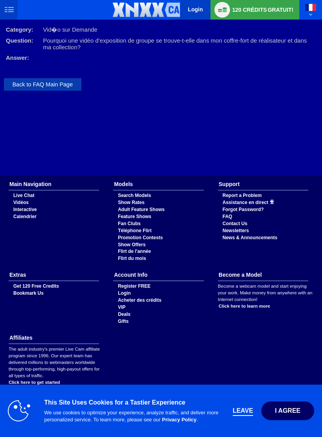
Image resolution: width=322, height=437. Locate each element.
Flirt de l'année (134, 251)
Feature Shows (134, 216)
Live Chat (23, 195)
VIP (121, 307)
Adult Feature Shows (141, 209)
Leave (243, 410)
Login (195, 9)
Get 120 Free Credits (36, 286)
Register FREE (134, 286)
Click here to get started (34, 382)
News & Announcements (250, 237)
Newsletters (236, 230)
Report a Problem (242, 195)
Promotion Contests (140, 237)
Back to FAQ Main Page (43, 84)
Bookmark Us (28, 293)
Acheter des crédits (139, 300)
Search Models (134, 195)
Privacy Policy (179, 420)
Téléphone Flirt (134, 230)
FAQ (227, 216)
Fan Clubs (129, 223)
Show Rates (131, 202)
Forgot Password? (243, 209)
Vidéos (21, 202)
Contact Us (235, 223)
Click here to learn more (244, 306)
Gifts (123, 321)
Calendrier (24, 216)
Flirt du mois (132, 258)
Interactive (25, 209)
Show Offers (132, 244)
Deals (124, 314)
